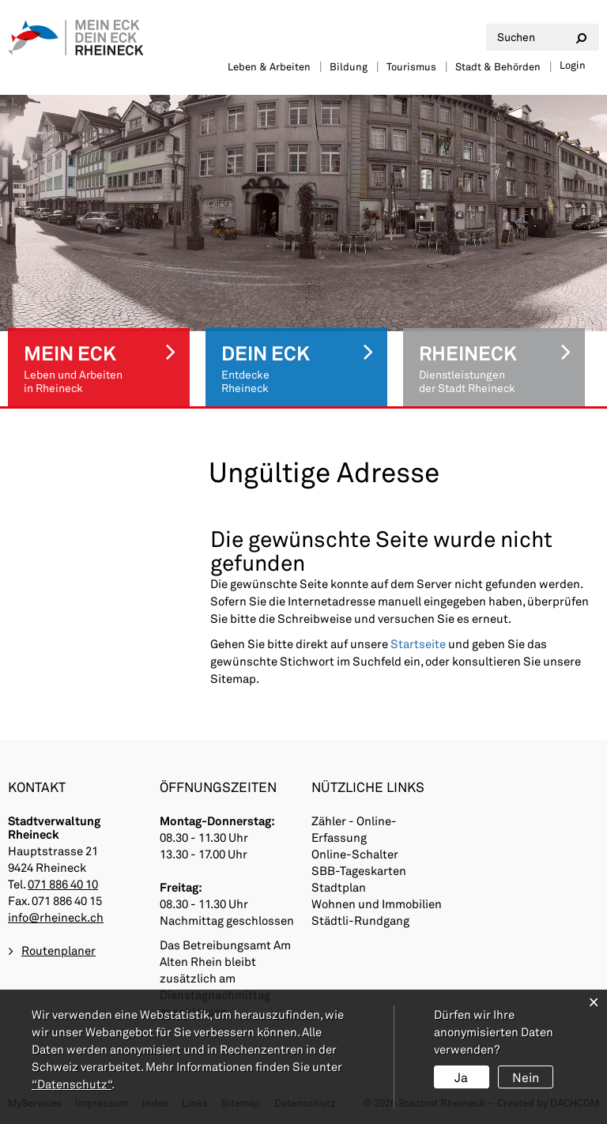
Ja (461, 1076)
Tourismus (411, 66)
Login (573, 64)
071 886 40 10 (63, 884)
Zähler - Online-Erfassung (354, 828)
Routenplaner (58, 950)
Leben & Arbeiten (269, 66)
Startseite (418, 643)
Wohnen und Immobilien (376, 903)
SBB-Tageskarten (358, 870)
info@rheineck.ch (56, 917)
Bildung (349, 66)
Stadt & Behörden (498, 66)
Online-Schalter (354, 854)
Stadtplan (338, 887)
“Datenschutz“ (71, 1084)
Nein (525, 1076)
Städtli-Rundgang (360, 920)
